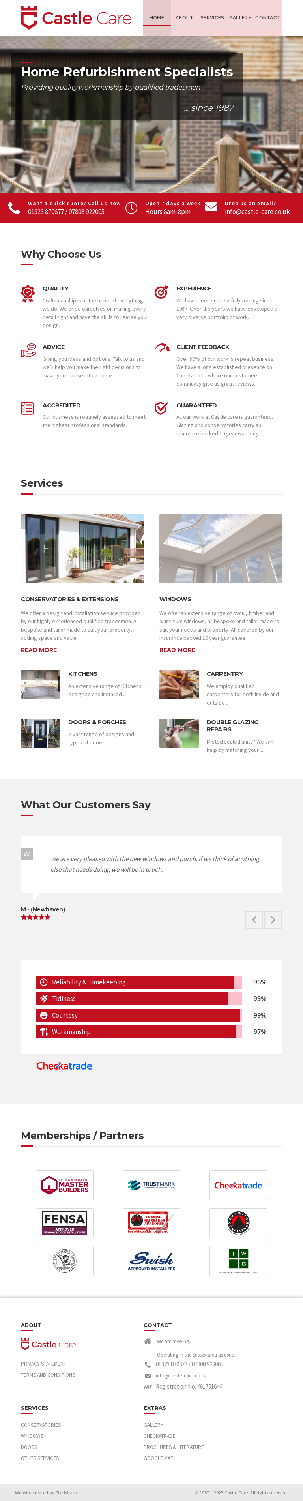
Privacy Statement (43, 1363)
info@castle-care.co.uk (257, 211)
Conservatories (41, 1425)
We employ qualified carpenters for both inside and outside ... (243, 694)
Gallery (240, 18)
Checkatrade (160, 1436)
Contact (268, 18)
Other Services (40, 1458)
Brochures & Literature (174, 1447)
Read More (39, 650)
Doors (29, 1447)
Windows (32, 1436)
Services (212, 18)
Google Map (159, 1458)
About (185, 18)
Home (157, 18)
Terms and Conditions (48, 1375)
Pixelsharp (66, 1492)
